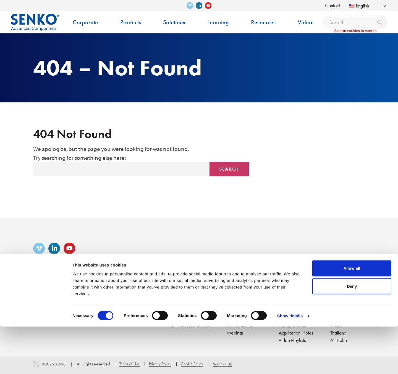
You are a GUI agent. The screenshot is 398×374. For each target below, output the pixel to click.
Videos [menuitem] (306, 22)
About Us (42, 295)
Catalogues (289, 295)
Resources (289, 286)
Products (130, 286)
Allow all (352, 315)
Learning (236, 286)
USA (334, 295)
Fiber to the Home (186, 295)
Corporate (43, 286)
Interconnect (132, 295)
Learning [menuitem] (218, 22)
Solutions (179, 286)
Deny (352, 333)
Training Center (241, 295)
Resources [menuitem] (263, 22)
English (359, 5)
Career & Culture (93, 295)
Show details (290, 363)
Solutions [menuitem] (174, 22)
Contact (332, 5)
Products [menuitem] (130, 22)
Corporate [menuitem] (85, 22)
